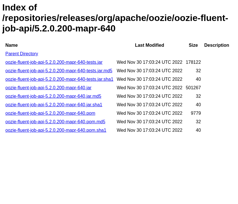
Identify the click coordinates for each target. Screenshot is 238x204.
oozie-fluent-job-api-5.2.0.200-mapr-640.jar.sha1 (53, 104)
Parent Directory (21, 53)
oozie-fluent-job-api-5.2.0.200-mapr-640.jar (48, 87)
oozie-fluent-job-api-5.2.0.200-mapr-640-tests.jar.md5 (58, 70)
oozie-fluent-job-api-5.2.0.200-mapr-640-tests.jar (53, 62)
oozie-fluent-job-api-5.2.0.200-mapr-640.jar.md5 (53, 96)
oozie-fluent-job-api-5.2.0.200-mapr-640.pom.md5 (55, 121)
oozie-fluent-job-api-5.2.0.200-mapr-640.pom (50, 113)
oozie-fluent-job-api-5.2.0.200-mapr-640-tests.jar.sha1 (59, 79)
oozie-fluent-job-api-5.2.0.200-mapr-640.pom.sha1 (55, 130)
